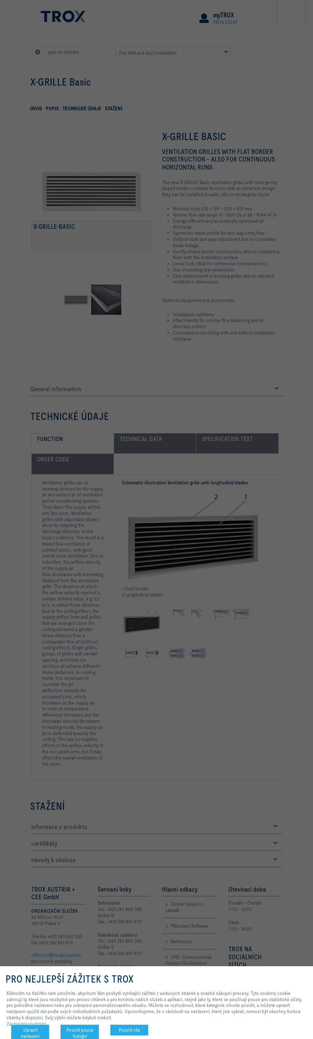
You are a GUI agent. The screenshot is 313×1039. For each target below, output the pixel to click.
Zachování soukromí (26, 1024)
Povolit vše (129, 1030)
